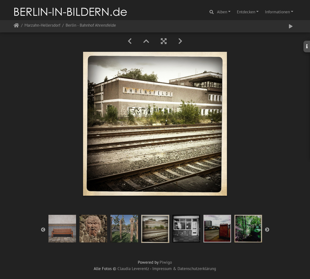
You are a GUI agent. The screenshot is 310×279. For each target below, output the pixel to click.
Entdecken (246, 12)
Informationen (277, 12)
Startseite (16, 26)
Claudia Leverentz (133, 268)
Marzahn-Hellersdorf (42, 25)
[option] (62, 228)
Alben (222, 12)
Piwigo (166, 262)
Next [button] (267, 229)
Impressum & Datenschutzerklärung (184, 268)
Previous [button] (43, 229)
